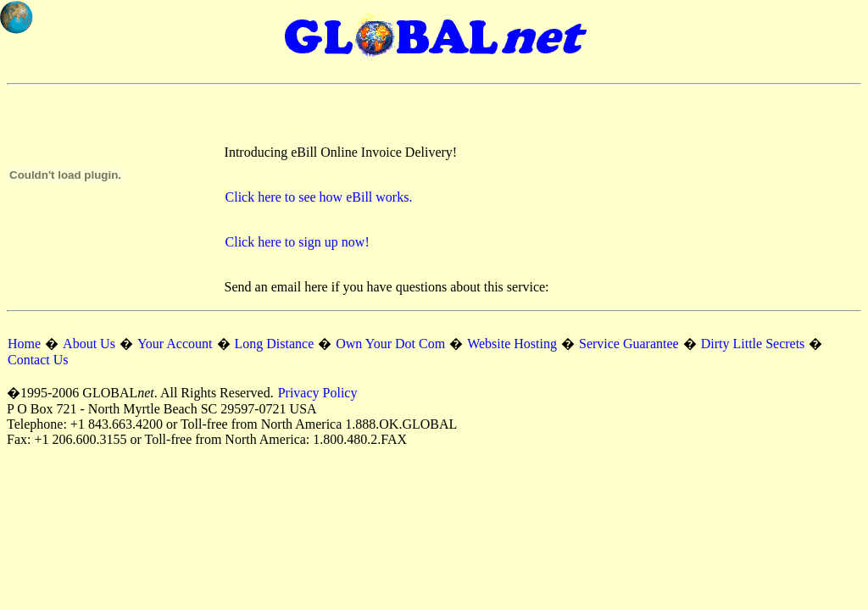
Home (24, 343)
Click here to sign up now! (297, 242)
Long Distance (274, 343)
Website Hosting (512, 343)
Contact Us (38, 359)
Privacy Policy (318, 392)
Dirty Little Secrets (753, 343)
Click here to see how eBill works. (319, 197)
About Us (89, 343)
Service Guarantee (629, 343)
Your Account (175, 343)
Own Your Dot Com (390, 343)
